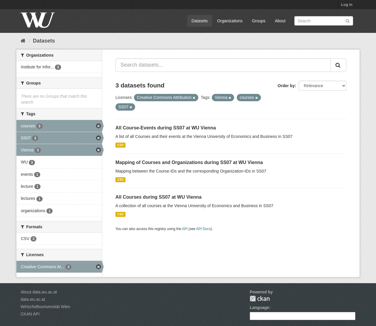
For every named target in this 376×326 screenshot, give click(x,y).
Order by (286, 85)
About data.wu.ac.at (39, 292)
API (184, 229)
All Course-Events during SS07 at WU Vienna (165, 127)
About (280, 20)
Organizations (229, 20)
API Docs (203, 229)
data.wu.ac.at (33, 299)
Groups (258, 20)
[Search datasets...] (223, 65)
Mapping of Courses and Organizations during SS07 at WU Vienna (189, 162)
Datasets (200, 20)
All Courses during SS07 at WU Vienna (158, 197)
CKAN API (30, 314)
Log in (346, 4)
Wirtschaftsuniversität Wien (45, 306)
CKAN (260, 298)
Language (259, 307)
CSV (120, 145)
